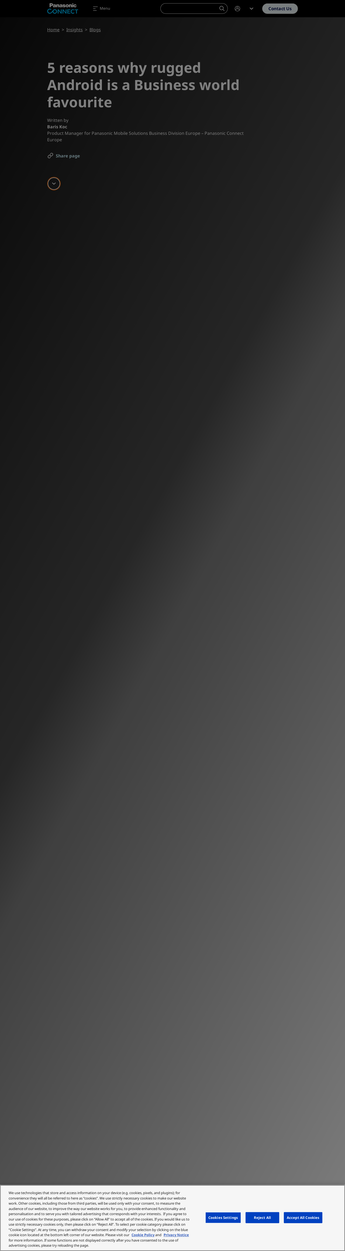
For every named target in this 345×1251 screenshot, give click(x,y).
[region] (172, 1218)
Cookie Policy (143, 1234)
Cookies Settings (223, 1217)
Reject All (262, 1217)
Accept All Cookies (303, 1217)
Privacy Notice (176, 1234)
